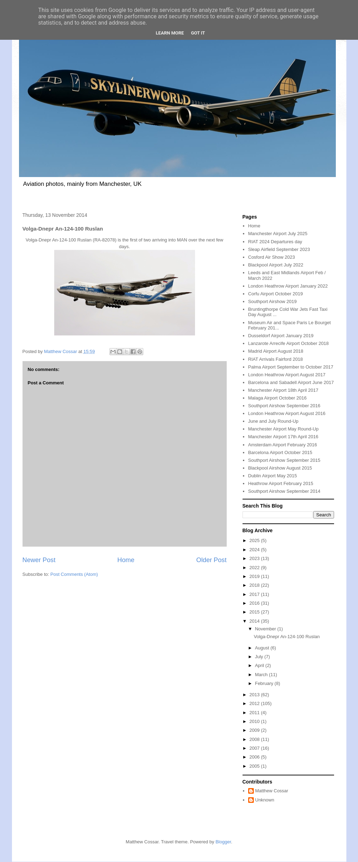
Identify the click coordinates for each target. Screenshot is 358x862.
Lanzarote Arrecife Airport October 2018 (288, 343)
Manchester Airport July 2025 (277, 233)
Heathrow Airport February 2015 (280, 483)
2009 (255, 730)
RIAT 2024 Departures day (275, 241)
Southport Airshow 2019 (272, 301)
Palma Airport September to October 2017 (290, 367)
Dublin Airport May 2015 (272, 475)
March (262, 674)
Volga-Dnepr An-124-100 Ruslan (287, 636)
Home (125, 560)
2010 (255, 721)
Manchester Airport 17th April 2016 (283, 436)
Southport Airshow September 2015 (284, 460)
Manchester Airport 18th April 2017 (283, 390)
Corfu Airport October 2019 (275, 293)
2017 (255, 594)
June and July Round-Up (273, 421)
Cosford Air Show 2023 (271, 257)
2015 (255, 612)
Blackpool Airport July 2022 (275, 265)
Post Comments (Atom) (74, 574)
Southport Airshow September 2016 (284, 405)
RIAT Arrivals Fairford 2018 (275, 359)
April (260, 665)
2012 (255, 703)
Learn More (170, 33)
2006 (255, 757)
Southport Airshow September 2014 (284, 491)
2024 (255, 549)
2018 (255, 585)
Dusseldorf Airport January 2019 (281, 335)
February (265, 683)
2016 (255, 603)
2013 (255, 694)
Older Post (211, 560)
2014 (255, 621)
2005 (255, 766)
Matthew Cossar (271, 790)
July (259, 656)
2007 (255, 748)
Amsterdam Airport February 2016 (282, 444)
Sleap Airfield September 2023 (279, 249)
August (262, 647)
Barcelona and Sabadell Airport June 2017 (291, 382)
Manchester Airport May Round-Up (283, 429)
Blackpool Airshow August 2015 (280, 468)
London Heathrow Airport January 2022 (288, 286)
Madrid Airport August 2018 (275, 351)
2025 (255, 540)
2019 (255, 576)
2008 (255, 739)
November (266, 628)
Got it (198, 33)
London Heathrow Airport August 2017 (287, 374)
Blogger (223, 841)
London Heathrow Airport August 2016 (287, 413)
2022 (255, 567)
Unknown (264, 800)
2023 (255, 558)
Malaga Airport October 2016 (277, 398)
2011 (255, 712)
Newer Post (39, 560)
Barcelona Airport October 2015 (280, 452)
